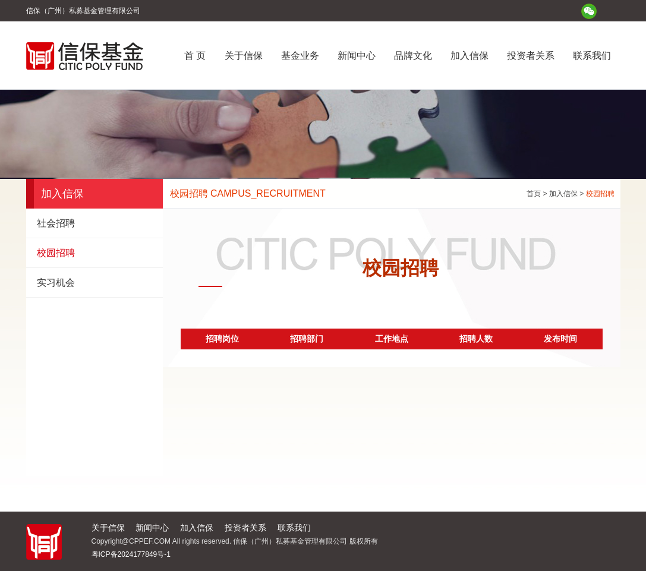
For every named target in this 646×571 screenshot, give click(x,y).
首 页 (195, 56)
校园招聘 (56, 253)
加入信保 (469, 56)
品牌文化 (413, 56)
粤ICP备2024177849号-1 (131, 554)
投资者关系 (530, 56)
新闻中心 (357, 56)
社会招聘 (56, 223)
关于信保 (244, 56)
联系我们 (592, 56)
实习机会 (56, 282)
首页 (534, 194)
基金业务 (300, 56)
